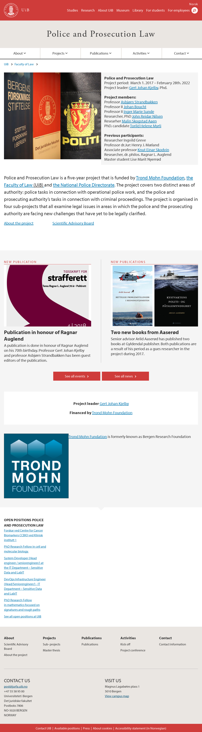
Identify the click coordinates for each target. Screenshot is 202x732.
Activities (139, 53)
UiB (6, 64)
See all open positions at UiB (22, 616)
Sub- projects (51, 644)
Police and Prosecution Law (101, 34)
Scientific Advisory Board (73, 223)
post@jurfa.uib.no (16, 686)
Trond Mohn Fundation (88, 436)
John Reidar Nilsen (147, 116)
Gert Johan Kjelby (143, 87)
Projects (58, 53)
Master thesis (51, 650)
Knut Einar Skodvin (153, 149)
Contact (165, 638)
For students (155, 10)
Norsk (193, 4)
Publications (99, 53)
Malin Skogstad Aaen (139, 120)
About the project (15, 655)
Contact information (172, 644)
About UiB (105, 10)
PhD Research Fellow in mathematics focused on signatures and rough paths (22, 605)
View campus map (117, 696)
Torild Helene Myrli (145, 125)
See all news (124, 376)
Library (138, 10)
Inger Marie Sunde (139, 111)
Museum (122, 10)
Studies (72, 10)
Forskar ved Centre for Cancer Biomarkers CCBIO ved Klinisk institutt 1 (23, 535)
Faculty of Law (24, 64)
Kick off (125, 644)
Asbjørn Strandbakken (139, 101)
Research (88, 10)
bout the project (20, 223)
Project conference (132, 650)
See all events (75, 376)
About (18, 53)
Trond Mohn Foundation (160, 178)
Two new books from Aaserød (145, 332)
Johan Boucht (135, 106)
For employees (179, 10)
